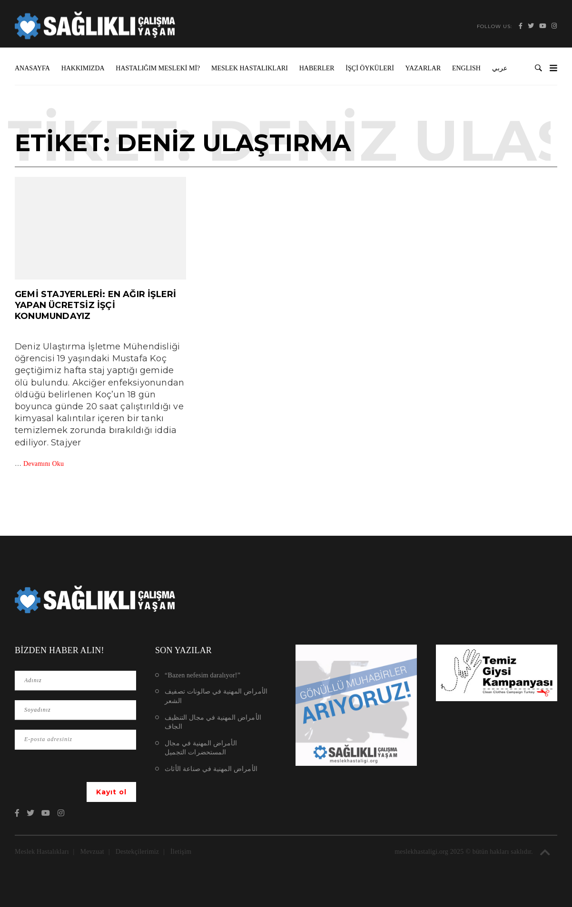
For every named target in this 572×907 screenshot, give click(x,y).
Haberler (317, 68)
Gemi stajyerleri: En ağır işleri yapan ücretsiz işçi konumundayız (95, 305)
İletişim (180, 851)
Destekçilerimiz (137, 851)
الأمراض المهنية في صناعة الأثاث (211, 768)
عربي (499, 68)
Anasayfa (32, 68)
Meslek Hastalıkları (249, 68)
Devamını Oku (43, 463)
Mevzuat (92, 851)
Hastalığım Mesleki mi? (158, 68)
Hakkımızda (83, 68)
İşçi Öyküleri (369, 68)
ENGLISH (466, 68)
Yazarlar (423, 68)
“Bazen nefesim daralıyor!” (202, 675)
